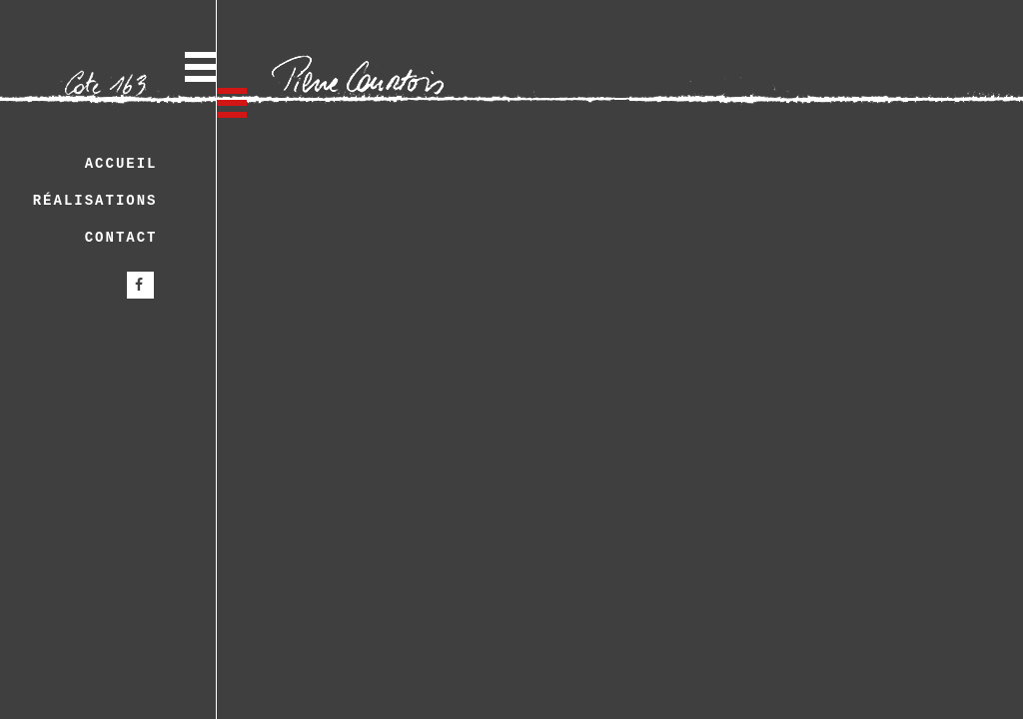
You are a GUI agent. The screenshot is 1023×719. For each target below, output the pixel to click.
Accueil (121, 164)
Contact (121, 238)
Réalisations (95, 201)
